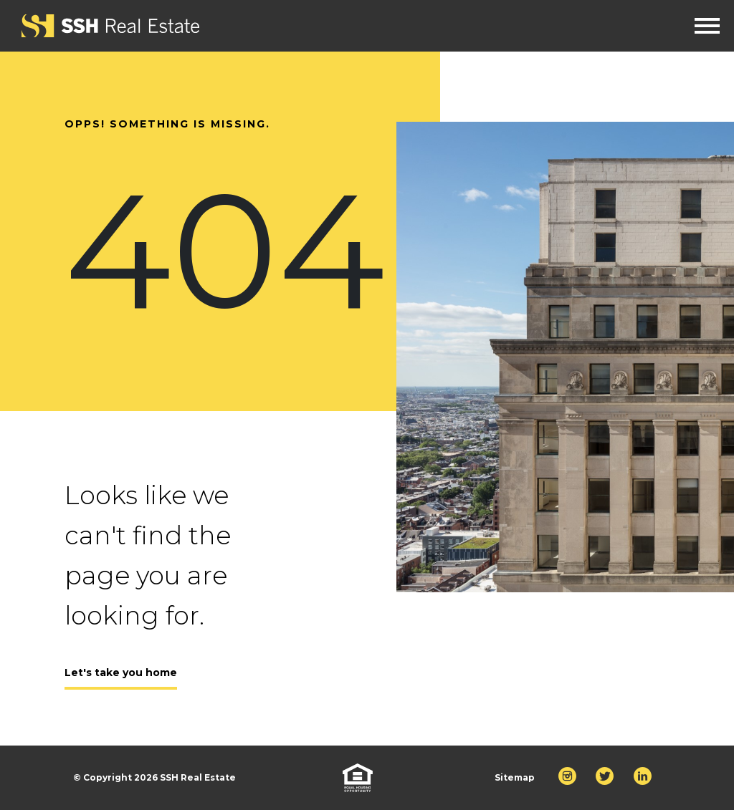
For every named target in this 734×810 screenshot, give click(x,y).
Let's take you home (121, 672)
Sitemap (515, 777)
